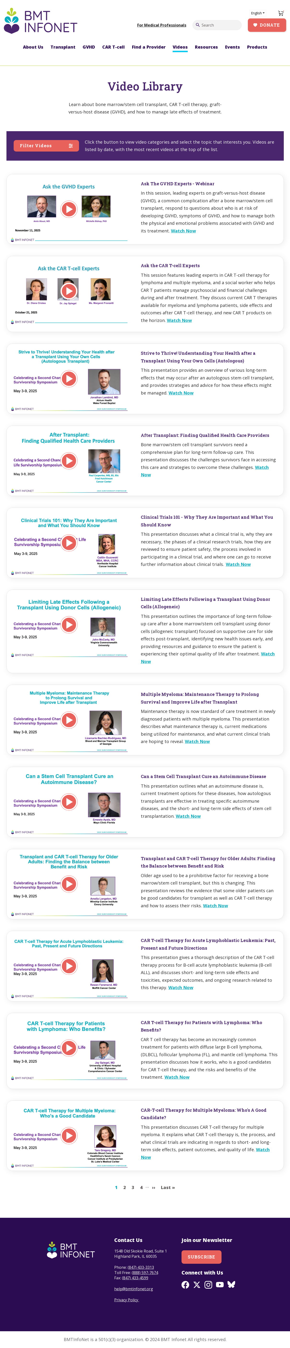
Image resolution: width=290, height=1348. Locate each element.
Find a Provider (148, 47)
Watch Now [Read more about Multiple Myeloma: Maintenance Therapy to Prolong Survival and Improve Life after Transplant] (197, 741)
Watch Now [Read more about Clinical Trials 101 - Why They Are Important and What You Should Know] (238, 564)
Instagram (208, 1285)
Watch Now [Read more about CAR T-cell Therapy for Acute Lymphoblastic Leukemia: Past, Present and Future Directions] (180, 987)
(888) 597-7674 (145, 1272)
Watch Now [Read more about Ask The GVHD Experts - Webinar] (183, 231)
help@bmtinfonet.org (133, 1289)
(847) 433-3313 (141, 1267)
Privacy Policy (126, 1300)
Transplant (63, 47)
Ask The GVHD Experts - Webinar (177, 183)
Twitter (197, 1285)
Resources (206, 47)
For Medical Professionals (161, 25)
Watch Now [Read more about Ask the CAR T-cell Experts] (179, 320)
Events (232, 47)
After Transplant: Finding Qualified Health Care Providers (205, 435)
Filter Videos (36, 145)
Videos (180, 47)
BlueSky (231, 1285)
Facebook (185, 1285)
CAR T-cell (113, 47)
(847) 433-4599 (135, 1277)
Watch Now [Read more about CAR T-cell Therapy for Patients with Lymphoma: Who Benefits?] (177, 1077)
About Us (33, 47)
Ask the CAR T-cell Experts (170, 265)
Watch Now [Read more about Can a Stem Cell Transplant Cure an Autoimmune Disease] (188, 816)
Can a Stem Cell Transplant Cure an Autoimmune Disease (203, 776)
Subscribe (201, 1257)
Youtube (220, 1285)
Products (257, 47)
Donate (270, 25)
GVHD (89, 47)
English (256, 13)
